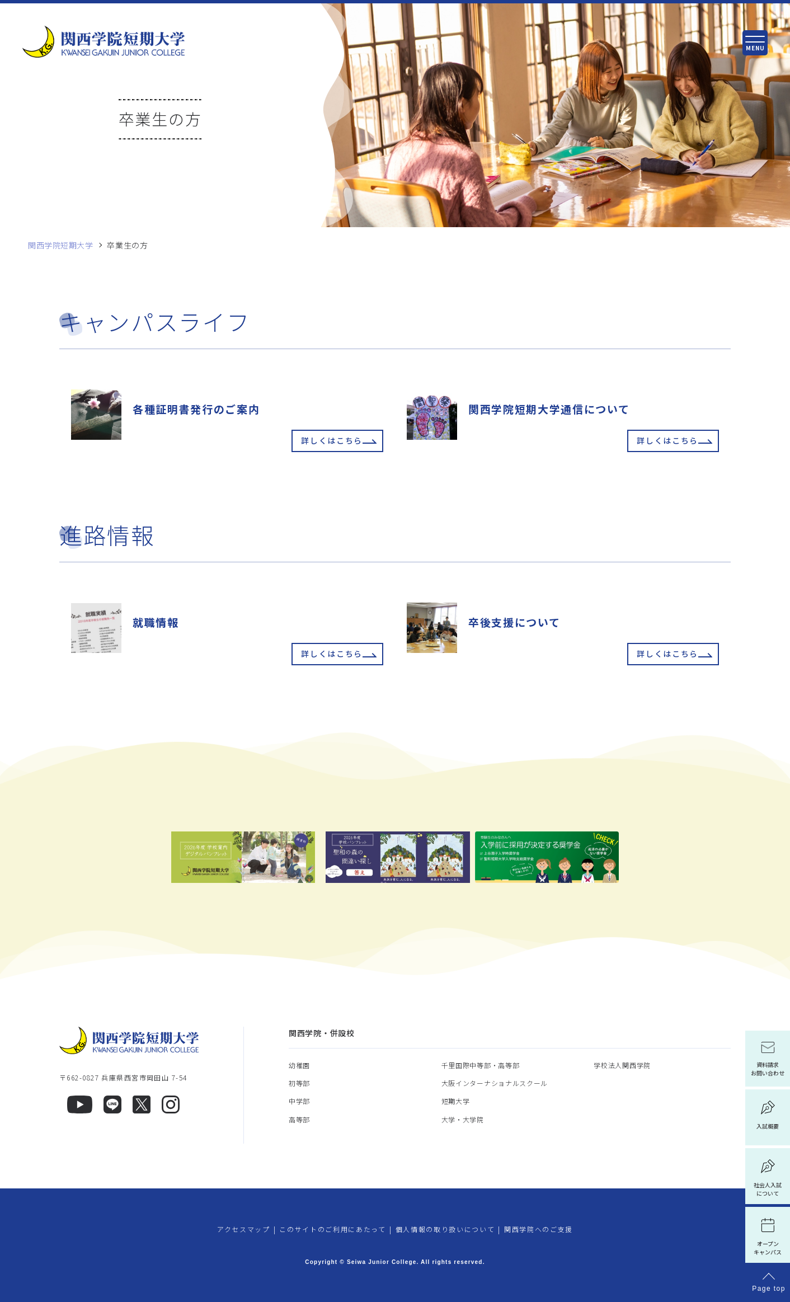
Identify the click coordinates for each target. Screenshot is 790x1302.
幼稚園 (299, 1065)
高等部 (299, 1119)
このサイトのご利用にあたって (332, 1229)
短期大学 (455, 1101)
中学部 (299, 1101)
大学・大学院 (462, 1119)
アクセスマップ (243, 1229)
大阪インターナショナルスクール (494, 1083)
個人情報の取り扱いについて (445, 1229)
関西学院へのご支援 (538, 1229)
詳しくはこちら (332, 440)
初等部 (299, 1083)
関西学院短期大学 (60, 245)
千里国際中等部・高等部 (480, 1065)
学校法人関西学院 (622, 1065)
